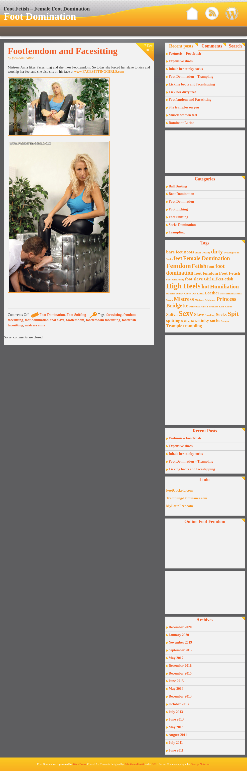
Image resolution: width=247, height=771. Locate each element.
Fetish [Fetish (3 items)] (199, 266)
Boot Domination (181, 194)
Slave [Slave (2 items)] (199, 314)
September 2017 (181, 650)
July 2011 (176, 743)
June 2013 (176, 719)
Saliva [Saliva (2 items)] (172, 314)
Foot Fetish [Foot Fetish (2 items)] (229, 273)
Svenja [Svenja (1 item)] (225, 321)
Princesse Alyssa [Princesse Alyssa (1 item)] (198, 306)
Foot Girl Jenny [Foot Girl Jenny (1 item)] (175, 279)
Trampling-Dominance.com (186, 498)
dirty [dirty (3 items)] (217, 251)
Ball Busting (178, 186)
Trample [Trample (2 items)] (174, 325)
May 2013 (176, 727)
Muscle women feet (183, 115)
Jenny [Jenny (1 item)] (179, 293)
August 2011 (178, 735)
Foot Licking (178, 209)
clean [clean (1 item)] (198, 252)
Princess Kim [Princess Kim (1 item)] (216, 306)
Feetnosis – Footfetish (185, 53)
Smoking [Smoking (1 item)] (210, 315)
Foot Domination (40, 16)
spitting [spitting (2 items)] (173, 320)
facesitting (114, 315)
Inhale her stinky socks (186, 69)
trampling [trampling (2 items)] (192, 325)
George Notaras (200, 764)
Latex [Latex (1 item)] (200, 293)
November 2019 (180, 642)
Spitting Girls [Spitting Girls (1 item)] (189, 321)
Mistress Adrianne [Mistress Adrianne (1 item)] (205, 300)
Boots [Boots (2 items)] (188, 251)
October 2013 (179, 704)
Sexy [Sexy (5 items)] (186, 313)
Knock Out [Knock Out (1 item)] (190, 293)
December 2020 (180, 627)
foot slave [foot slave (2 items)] (194, 278)
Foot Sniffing (76, 315)
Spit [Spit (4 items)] (233, 313)
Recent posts (181, 45)
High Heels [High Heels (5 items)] (183, 286)
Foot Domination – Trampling (191, 76)
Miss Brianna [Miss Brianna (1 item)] (228, 293)
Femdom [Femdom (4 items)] (178, 265)
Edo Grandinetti (134, 764)
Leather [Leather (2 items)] (211, 292)
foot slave (57, 320)
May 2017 (176, 658)
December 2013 (180, 696)
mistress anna (35, 325)
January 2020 (179, 635)
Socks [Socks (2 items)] (221, 314)
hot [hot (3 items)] (205, 286)
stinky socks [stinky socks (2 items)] (209, 320)
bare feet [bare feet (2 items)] (174, 251)
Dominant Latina (181, 123)
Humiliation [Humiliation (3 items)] (224, 286)
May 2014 (176, 689)
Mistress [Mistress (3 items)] (184, 299)
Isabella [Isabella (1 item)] (170, 293)
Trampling (177, 232)
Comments (212, 45)
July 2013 (176, 712)
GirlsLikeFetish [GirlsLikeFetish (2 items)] (218, 278)
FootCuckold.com (179, 490)
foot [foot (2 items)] (210, 266)
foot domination (36, 320)
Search (235, 45)
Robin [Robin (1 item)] (228, 306)
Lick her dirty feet (182, 92)
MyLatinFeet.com (179, 506)
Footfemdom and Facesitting (63, 51)
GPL (154, 764)
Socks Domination (182, 225)
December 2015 (180, 673)
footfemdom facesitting (103, 320)
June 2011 (176, 750)
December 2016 (180, 666)
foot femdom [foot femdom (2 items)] (206, 273)
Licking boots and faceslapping (192, 84)
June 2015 (176, 681)
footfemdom (75, 320)
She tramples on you (184, 107)
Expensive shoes (181, 61)
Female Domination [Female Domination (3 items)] (206, 258)
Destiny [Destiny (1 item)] (206, 252)
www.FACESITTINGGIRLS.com (99, 71)
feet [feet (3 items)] (178, 258)
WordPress (79, 764)
